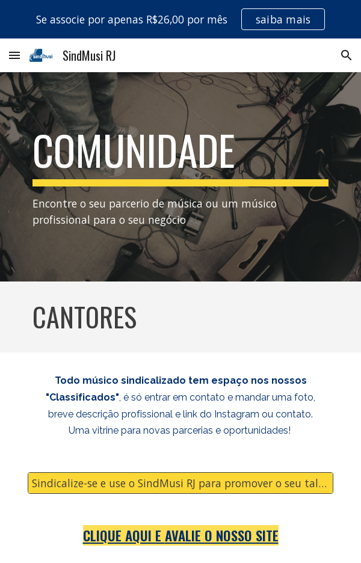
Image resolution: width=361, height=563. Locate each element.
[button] (14, 55)
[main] (180, 176)
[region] (180, 19)
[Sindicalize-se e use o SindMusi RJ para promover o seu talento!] (180, 483)
